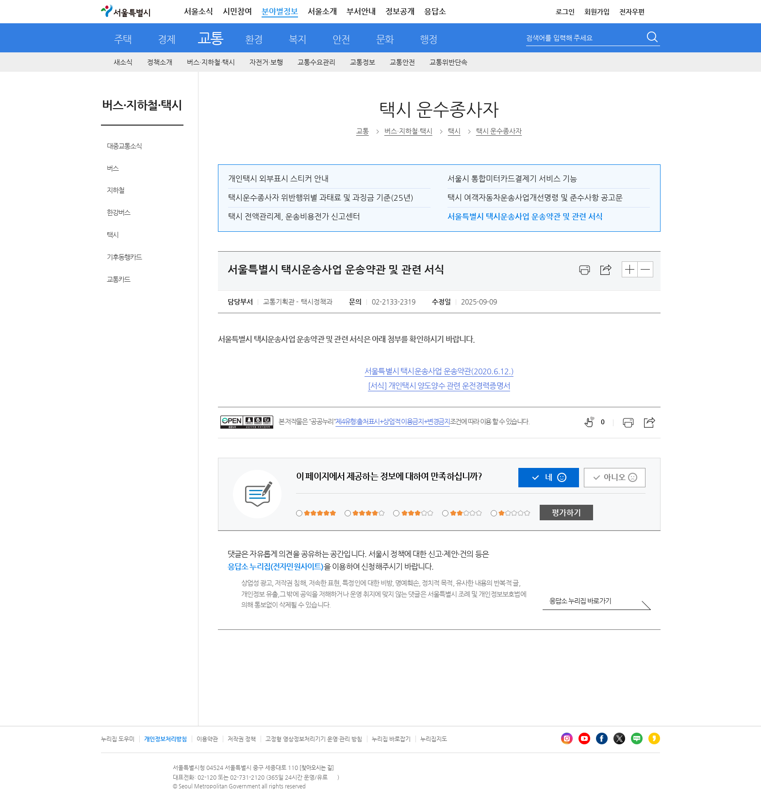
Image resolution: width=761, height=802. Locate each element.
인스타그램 (567, 738)
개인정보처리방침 (165, 739)
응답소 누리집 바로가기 (580, 601)
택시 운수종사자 (439, 109)
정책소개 (159, 62)
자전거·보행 (266, 62)
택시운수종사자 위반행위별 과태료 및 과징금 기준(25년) (321, 197)
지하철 (115, 190)
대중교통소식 (124, 146)
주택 (123, 39)
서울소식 (198, 11)
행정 (428, 39)
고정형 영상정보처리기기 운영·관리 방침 (313, 739)
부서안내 (361, 11)
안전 (341, 39)
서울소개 (322, 11)
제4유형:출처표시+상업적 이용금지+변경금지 (392, 421)
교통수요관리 (316, 62)
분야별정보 (280, 11)
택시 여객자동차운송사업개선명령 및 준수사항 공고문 (535, 197)
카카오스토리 (654, 738)
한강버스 (118, 212)
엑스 (619, 738)
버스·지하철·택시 (211, 62)
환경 (254, 39)
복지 (297, 39)
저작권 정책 (242, 739)
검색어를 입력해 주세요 (559, 38)
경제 (166, 39)
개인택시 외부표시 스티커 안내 (278, 178)
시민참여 (237, 11)
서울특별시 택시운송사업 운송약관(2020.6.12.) (438, 371)
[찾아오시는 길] (316, 768)
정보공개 (399, 11)
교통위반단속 (448, 62)
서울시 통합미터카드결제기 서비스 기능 (512, 178)
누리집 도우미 (117, 739)
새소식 (123, 62)
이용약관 (207, 739)
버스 (112, 168)
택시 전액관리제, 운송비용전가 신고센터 (294, 216)
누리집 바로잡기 (391, 739)
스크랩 (606, 270)
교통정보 (362, 62)
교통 (210, 38)
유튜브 (584, 738)
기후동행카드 (124, 257)
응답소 (435, 11)
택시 (112, 235)
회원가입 (597, 12)
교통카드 (118, 279)
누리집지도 (433, 739)
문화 (385, 39)
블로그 (637, 738)
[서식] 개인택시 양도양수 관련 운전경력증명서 (439, 385)
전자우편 (632, 12)
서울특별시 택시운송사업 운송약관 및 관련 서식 (525, 216)
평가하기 (566, 512)
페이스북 (602, 738)
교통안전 (402, 62)
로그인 (565, 12)
